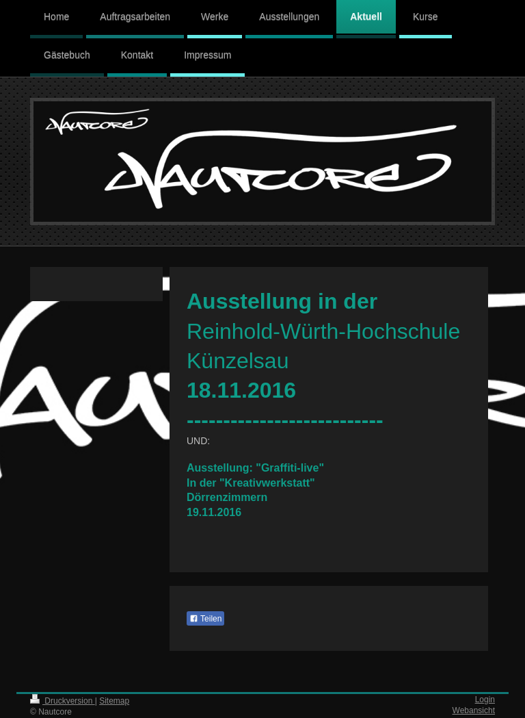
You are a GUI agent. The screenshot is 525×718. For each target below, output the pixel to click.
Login (485, 699)
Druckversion (62, 701)
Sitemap (114, 701)
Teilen (205, 619)
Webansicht (474, 710)
